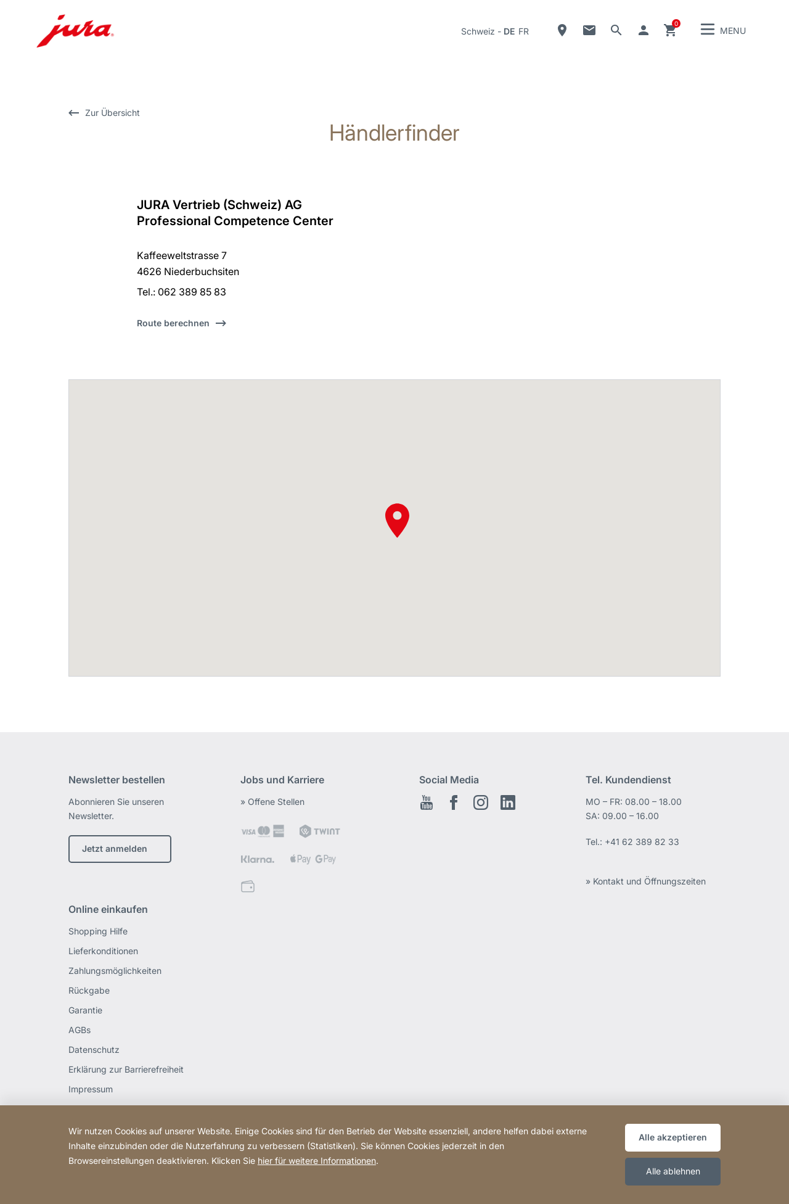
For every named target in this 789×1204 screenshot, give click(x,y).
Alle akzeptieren (673, 1137)
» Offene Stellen (272, 801)
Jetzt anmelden (114, 848)
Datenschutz (94, 1049)
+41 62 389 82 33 (642, 841)
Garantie (85, 1010)
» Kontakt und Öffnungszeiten (646, 881)
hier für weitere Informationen (317, 1160)
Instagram (480, 802)
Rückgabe (89, 990)
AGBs (79, 1030)
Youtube (426, 802)
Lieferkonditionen (103, 951)
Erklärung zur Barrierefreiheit (126, 1069)
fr (523, 31)
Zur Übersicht (112, 112)
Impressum (90, 1089)
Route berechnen (173, 323)
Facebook (453, 802)
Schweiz (478, 31)
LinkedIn (508, 802)
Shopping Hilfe (98, 931)
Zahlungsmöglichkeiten (114, 970)
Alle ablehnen (673, 1171)
